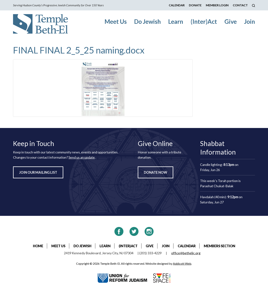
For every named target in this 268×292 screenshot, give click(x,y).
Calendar (177, 5)
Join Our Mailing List (38, 172)
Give (230, 21)
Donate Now (155, 172)
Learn (175, 21)
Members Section (219, 246)
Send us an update (81, 157)
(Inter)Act (204, 21)
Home (38, 246)
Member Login (217, 5)
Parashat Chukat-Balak (216, 186)
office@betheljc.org (185, 253)
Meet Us (116, 21)
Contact (240, 5)
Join (249, 21)
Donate (195, 5)
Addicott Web (182, 263)
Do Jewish (147, 21)
